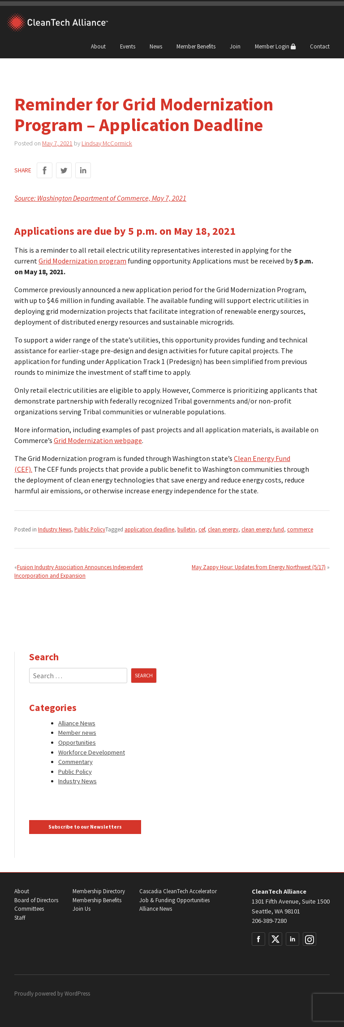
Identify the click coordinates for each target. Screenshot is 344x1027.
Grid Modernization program (82, 260)
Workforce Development (91, 752)
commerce (300, 529)
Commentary (75, 762)
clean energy (223, 529)
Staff (19, 918)
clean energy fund (262, 529)
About (98, 46)
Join (235, 46)
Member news (77, 733)
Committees (29, 909)
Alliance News (76, 723)
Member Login (275, 46)
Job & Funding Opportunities (174, 900)
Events (127, 46)
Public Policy (89, 529)
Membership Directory (99, 891)
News (156, 46)
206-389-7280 (269, 921)
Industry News (54, 529)
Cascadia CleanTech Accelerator (178, 891)
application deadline (149, 529)
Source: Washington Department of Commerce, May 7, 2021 (100, 197)
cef (201, 529)
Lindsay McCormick (107, 143)
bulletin (186, 529)
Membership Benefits (97, 900)
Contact (320, 46)
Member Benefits (195, 46)
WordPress (77, 993)
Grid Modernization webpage (98, 440)
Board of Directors (36, 900)
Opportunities (77, 742)
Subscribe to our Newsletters (85, 827)
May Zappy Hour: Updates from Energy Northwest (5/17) (259, 567)
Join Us (81, 909)
